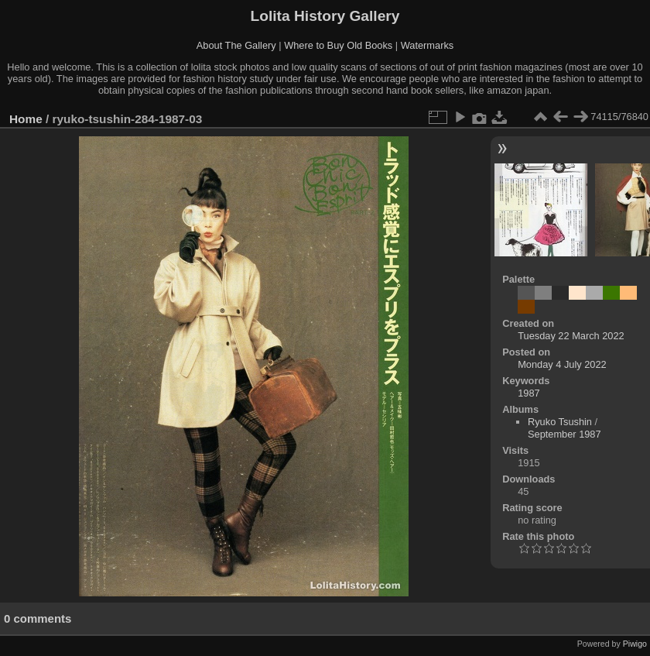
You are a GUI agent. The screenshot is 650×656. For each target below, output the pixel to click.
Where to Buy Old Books (338, 45)
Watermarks (427, 45)
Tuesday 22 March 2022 (571, 336)
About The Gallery (236, 45)
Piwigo (635, 643)
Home (26, 118)
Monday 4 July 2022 (562, 364)
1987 (528, 393)
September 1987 (564, 434)
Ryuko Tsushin (560, 422)
